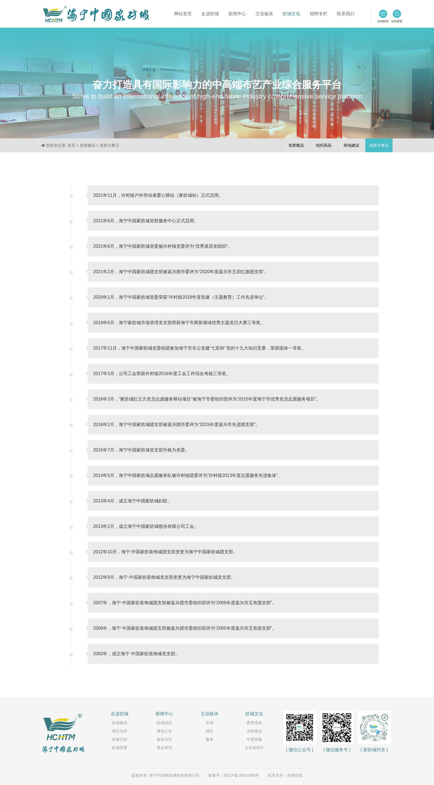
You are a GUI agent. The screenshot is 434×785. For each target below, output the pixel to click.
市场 (209, 723)
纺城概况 (119, 723)
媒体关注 (164, 739)
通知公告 (164, 731)
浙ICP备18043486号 (241, 775)
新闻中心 (237, 13)
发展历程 (119, 739)
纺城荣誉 (119, 747)
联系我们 (346, 13)
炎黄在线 (295, 775)
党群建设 (254, 731)
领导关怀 (119, 731)
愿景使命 (254, 723)
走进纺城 (210, 13)
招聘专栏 (318, 13)
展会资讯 (164, 747)
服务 (209, 739)
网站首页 (183, 13)
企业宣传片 (254, 747)
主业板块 (264, 13)
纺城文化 (291, 13)
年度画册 (254, 739)
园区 (209, 731)
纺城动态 (164, 723)
